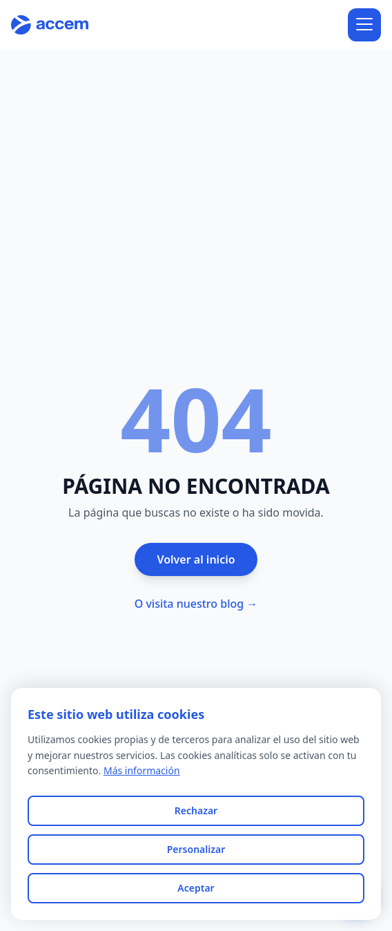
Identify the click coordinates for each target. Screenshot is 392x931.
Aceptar (195, 887)
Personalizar (196, 849)
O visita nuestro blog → (196, 603)
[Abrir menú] (364, 24)
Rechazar (196, 810)
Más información (142, 770)
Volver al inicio (196, 559)
